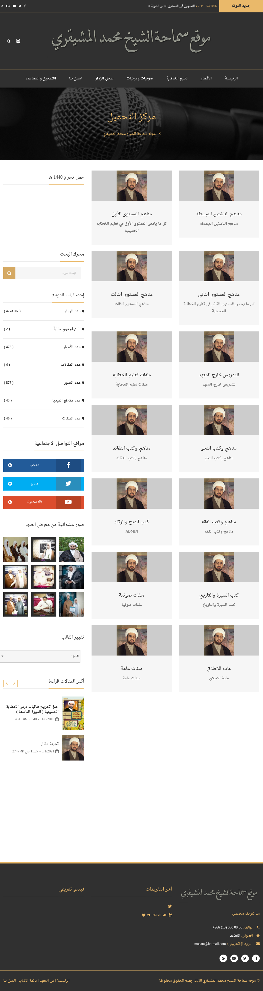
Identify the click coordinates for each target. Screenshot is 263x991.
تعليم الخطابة (177, 78)
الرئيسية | (62, 980)
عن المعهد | (46, 980)
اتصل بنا (75, 78)
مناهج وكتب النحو (219, 448)
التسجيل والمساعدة (40, 78)
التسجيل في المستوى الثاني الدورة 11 (182, 6)
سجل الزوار (104, 78)
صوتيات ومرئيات (139, 78)
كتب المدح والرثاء (131, 522)
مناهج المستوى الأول (132, 214)
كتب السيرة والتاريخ (219, 595)
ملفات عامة (131, 668)
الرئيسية (231, 78)
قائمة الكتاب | (27, 980)
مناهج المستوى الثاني (219, 294)
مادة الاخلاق (219, 668)
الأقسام (206, 78)
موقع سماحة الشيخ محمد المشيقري (129, 134)
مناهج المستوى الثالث (132, 294)
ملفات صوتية (131, 595)
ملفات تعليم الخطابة (132, 375)
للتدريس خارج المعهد (219, 375)
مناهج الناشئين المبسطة (219, 214)
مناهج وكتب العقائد (131, 448)
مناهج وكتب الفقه (219, 522)
